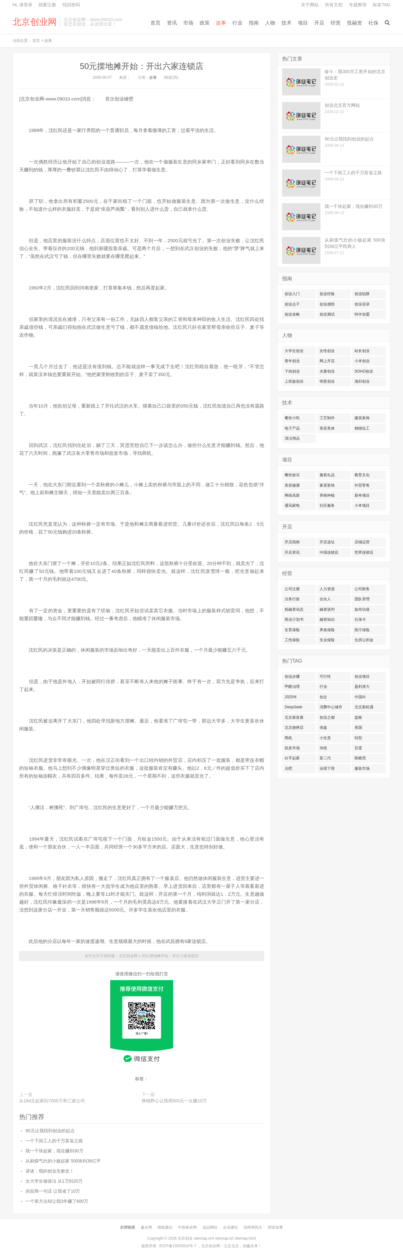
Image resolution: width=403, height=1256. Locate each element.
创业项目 (362, 676)
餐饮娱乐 (292, 475)
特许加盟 (362, 314)
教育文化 (362, 475)
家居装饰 (327, 485)
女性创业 (327, 351)
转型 (358, 738)
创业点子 (292, 304)
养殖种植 (327, 495)
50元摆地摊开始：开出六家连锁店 (142, 66)
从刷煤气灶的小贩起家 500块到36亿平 (63, 1160)
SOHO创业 (364, 371)
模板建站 (165, 1227)
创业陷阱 (362, 294)
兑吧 (288, 768)
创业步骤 (292, 676)
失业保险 (327, 640)
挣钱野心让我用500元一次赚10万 (174, 1100)
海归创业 (362, 381)
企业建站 (230, 1227)
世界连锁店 (364, 552)
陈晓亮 (360, 758)
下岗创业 (292, 371)
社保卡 (360, 619)
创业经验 (327, 294)
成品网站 (210, 1227)
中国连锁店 (329, 552)
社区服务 (327, 505)
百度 (358, 748)
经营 (336, 23)
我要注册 (47, 4)
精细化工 (362, 428)
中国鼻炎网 (187, 1227)
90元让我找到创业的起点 (50, 1130)
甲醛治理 (292, 686)
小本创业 (362, 361)
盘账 (358, 717)
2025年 (291, 697)
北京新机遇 (364, 707)
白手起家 (292, 758)
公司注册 (292, 589)
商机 (288, 738)
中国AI (360, 697)
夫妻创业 (327, 371)
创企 (323, 697)
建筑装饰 (362, 418)
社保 (373, 23)
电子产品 (292, 428)
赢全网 (146, 1227)
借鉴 (323, 727)
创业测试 (327, 314)
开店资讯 (292, 552)
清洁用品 (292, 438)
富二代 (325, 758)
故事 (221, 23)
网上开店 (327, 361)
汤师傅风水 (252, 1227)
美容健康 (292, 485)
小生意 (325, 738)
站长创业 (362, 351)
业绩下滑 (327, 768)
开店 (319, 23)
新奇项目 (362, 495)
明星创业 (327, 381)
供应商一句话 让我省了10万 (53, 1191)
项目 (303, 23)
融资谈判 (327, 609)
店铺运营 (362, 542)
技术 (286, 23)
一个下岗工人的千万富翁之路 (54, 1140)
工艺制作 (327, 418)
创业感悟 (327, 304)
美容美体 (327, 428)
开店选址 (327, 542)
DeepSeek (293, 707)
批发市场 (292, 748)
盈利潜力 (362, 686)
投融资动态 (294, 609)
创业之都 (327, 717)
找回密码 (71, 4)
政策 (205, 23)
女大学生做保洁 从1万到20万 (54, 1181)
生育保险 (292, 630)
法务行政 (292, 599)
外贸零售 (362, 485)
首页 (155, 23)
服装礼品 (327, 475)
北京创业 (185, 1238)
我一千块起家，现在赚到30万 (54, 1150)
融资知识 (327, 619)
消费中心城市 (331, 707)
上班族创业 (294, 381)
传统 (323, 748)
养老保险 (327, 630)
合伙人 (325, 599)
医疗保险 (362, 630)
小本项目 (362, 505)
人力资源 (327, 589)
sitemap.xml (204, 1238)
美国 (358, 727)
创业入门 (292, 294)
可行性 (325, 676)
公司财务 (362, 589)
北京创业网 (35, 22)
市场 (188, 23)
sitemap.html (245, 1238)
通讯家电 (292, 505)
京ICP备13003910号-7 (177, 1246)
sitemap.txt (224, 1238)
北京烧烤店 (294, 727)
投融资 (354, 23)
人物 (270, 23)
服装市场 (362, 768)
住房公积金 (364, 640)
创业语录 (362, 304)
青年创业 (292, 361)
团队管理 (362, 599)
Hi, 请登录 (22, 4)
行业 (237, 23)
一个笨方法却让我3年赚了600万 (57, 1201)
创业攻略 (292, 314)
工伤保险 (292, 640)
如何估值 (362, 609)
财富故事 (275, 1227)
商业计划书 (294, 619)
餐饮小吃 (292, 418)
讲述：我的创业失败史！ (50, 1170)
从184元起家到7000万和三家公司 (52, 1100)
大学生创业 (294, 351)
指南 (254, 23)
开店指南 (292, 542)
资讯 (172, 23)
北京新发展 (294, 717)
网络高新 (292, 495)
